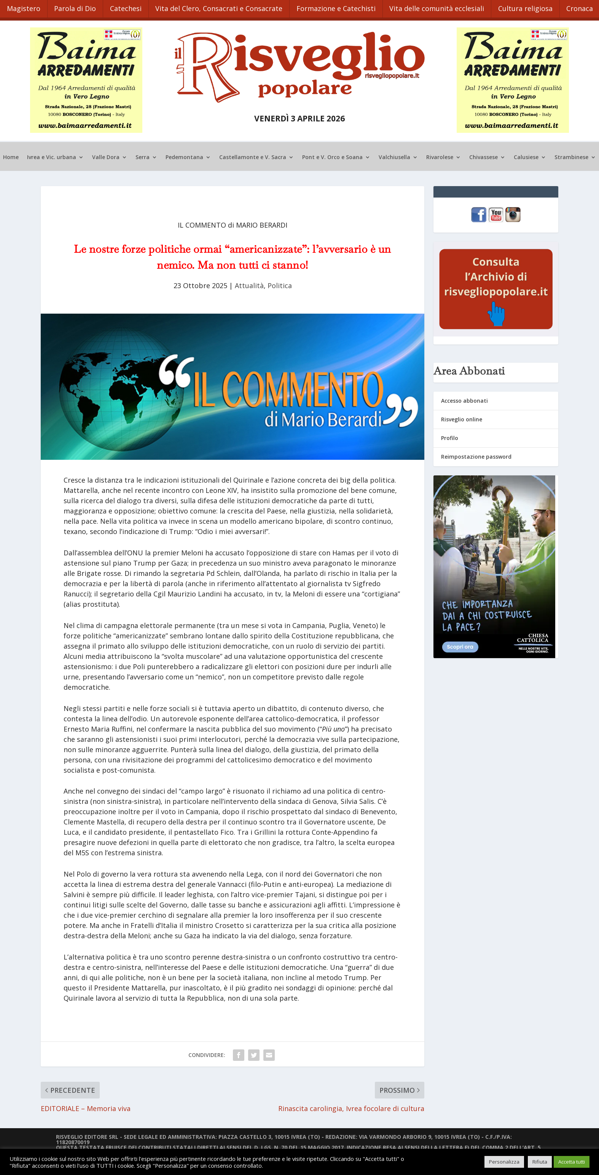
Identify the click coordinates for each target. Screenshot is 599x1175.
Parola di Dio (78, 6)
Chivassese (483, 154)
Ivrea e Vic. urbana (51, 154)
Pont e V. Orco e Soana (332, 154)
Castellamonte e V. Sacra (252, 154)
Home (11, 154)
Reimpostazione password (476, 453)
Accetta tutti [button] (571, 1161)
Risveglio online (461, 415)
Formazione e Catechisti (343, 6)
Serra (142, 154)
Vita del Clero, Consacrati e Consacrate (224, 6)
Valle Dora (105, 154)
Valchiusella (394, 154)
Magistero (24, 6)
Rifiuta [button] (539, 1161)
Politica (280, 282)
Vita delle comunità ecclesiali (446, 6)
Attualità (249, 282)
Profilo (449, 434)
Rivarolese (439, 154)
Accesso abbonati (464, 397)
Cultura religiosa (536, 6)
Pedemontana (184, 154)
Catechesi (130, 6)
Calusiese (526, 154)
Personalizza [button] (504, 1161)
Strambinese (571, 154)
